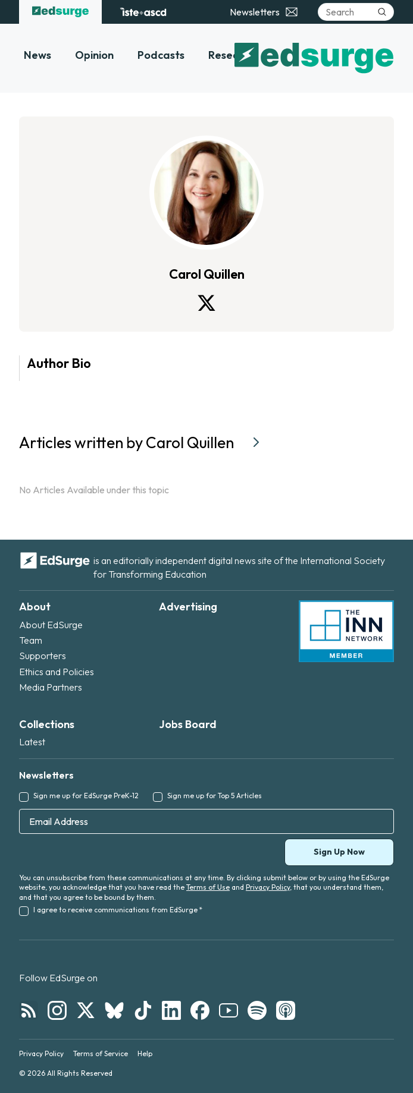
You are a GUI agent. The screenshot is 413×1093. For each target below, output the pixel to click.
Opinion (94, 55)
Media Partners (50, 687)
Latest (32, 742)
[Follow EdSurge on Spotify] (257, 1010)
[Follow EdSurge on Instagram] (57, 1010)
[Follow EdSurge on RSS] (28, 1010)
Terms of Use (208, 887)
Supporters (42, 656)
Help (144, 1053)
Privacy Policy (268, 887)
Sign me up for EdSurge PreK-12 (86, 795)
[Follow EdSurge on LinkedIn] (171, 1010)
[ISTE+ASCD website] (143, 12)
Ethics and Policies (56, 672)
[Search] (356, 12)
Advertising (188, 606)
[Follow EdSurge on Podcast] (285, 1010)
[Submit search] (382, 11)
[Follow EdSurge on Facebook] (199, 1010)
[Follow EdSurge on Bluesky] (114, 1010)
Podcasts (160, 55)
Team (30, 640)
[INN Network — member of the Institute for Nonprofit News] (346, 631)
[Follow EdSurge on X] (85, 1010)
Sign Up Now (339, 851)
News (37, 55)
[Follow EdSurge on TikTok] (142, 1010)
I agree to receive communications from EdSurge (117, 909)
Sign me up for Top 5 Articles (214, 795)
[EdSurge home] (60, 12)
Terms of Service (100, 1053)
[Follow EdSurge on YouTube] (228, 1010)
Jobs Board (188, 724)
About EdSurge (51, 625)
